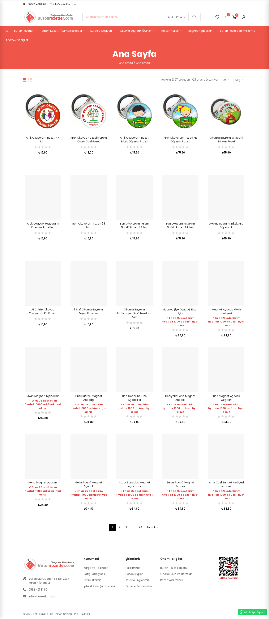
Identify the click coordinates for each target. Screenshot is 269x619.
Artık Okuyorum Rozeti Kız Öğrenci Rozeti (180, 139)
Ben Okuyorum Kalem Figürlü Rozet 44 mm (134, 225)
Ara (194, 17)
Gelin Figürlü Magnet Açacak (88, 484)
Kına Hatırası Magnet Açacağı (88, 398)
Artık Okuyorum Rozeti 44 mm (43, 139)
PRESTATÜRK (82, 614)
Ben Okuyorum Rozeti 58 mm (88, 225)
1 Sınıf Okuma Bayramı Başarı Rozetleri (88, 311)
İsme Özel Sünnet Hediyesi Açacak (226, 484)
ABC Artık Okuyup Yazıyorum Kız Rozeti (42, 311)
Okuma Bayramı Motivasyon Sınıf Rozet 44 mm (134, 313)
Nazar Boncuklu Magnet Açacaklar (134, 484)
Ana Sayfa (175, 17)
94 (140, 527)
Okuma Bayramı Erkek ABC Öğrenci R (226, 225)
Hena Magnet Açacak (42, 482)
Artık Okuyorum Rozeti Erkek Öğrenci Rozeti (134, 139)
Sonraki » (152, 527)
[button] (34, 4)
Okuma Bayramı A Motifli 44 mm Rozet (226, 139)
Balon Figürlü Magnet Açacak (180, 484)
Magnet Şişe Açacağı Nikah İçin (180, 311)
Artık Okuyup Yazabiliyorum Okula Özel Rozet (88, 139)
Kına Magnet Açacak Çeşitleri (226, 398)
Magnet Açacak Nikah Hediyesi (226, 311)
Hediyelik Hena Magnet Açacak (180, 398)
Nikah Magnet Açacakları (43, 396)
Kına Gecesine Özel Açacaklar (134, 398)
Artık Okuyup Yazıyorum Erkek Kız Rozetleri (43, 225)
